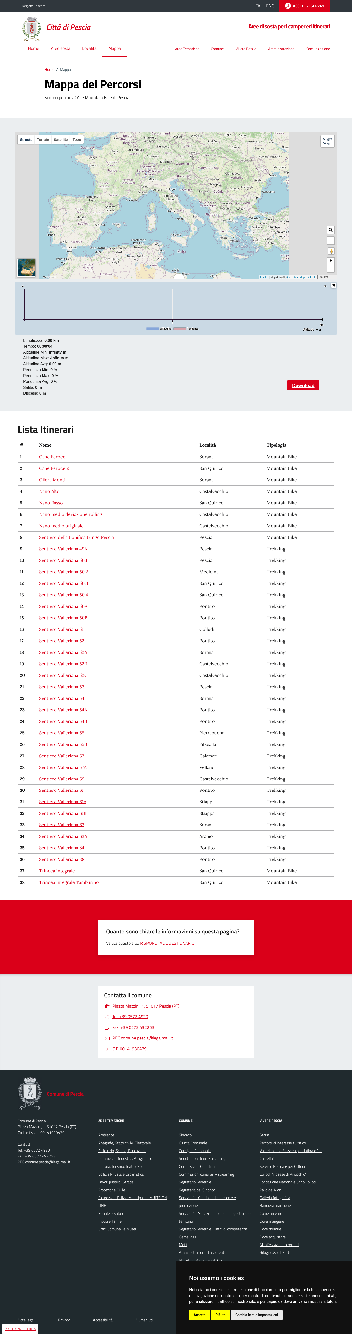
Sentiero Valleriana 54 (61, 698)
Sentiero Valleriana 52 (61, 641)
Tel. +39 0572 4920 (34, 1150)
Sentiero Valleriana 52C (63, 675)
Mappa (114, 48)
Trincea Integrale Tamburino (69, 882)
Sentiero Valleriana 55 (61, 733)
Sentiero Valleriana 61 (61, 790)
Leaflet (264, 277)
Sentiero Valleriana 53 (61, 687)
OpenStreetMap (295, 277)
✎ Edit (311, 277)
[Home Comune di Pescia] (59, 27)
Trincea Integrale (57, 871)
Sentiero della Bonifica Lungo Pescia (76, 537)
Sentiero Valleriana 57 (61, 756)
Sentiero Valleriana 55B (63, 744)
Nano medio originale (61, 526)
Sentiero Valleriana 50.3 (63, 583)
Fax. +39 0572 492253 (36, 1156)
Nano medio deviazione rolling (70, 514)
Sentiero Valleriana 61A (62, 801)
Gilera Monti (52, 480)
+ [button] (330, 261)
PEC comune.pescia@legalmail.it (44, 1162)
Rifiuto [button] (220, 1315)
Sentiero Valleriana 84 (61, 847)
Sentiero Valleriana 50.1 (63, 560)
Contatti (24, 1144)
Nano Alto (49, 491)
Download (303, 385)
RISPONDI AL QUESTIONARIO (167, 943)
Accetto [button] (200, 1315)
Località (89, 48)
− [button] (330, 268)
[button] (330, 240)
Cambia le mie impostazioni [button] (256, 1315)
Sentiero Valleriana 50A (63, 606)
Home (33, 48)
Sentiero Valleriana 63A (63, 836)
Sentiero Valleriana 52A (63, 652)
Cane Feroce (52, 457)
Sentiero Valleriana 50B (63, 618)
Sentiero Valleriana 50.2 (63, 572)
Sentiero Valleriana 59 (61, 779)
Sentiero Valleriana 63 (61, 824)
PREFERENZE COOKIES (20, 1328)
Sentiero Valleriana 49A (63, 549)
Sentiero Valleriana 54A (63, 710)
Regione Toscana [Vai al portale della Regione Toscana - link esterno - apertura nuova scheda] (34, 5)
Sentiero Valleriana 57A (63, 767)
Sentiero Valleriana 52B (63, 664)
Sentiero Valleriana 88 (61, 859)
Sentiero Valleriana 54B (63, 721)
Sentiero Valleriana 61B (62, 813)
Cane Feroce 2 (54, 468)
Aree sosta (60, 48)
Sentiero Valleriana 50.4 (63, 595)
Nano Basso (51, 503)
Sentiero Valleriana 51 (61, 629)
